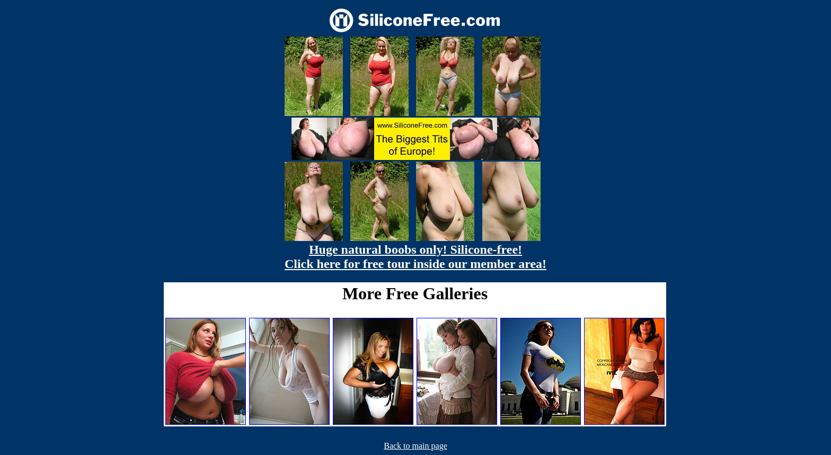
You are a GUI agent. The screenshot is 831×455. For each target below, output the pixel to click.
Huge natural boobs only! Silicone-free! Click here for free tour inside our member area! (415, 257)
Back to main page (415, 445)
